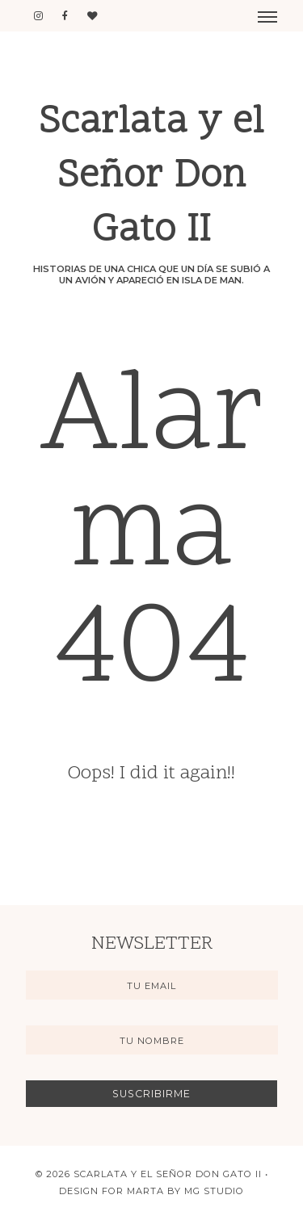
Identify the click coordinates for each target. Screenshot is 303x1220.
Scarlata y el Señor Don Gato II (151, 177)
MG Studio (214, 1191)
